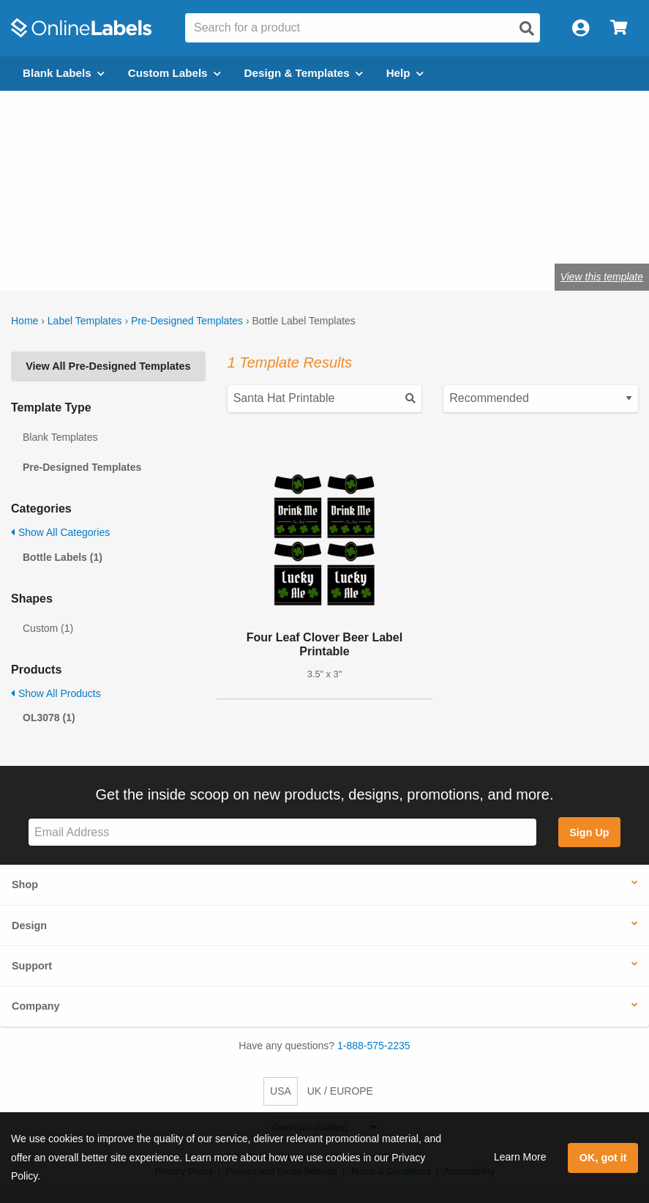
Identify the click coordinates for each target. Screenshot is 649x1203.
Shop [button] (25, 884)
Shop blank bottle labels (111, 230)
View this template (601, 277)
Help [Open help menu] (405, 73)
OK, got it (603, 1157)
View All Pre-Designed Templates (108, 366)
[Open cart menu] (618, 28)
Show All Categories (60, 532)
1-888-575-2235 (373, 1045)
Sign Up (589, 832)
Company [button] (36, 1006)
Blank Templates (60, 437)
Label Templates (85, 321)
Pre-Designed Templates (187, 321)
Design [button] (29, 925)
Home (24, 321)
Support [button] (32, 966)
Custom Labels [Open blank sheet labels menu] (174, 73)
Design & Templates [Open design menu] (303, 73)
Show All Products (56, 693)
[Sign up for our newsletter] (282, 832)
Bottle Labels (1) (62, 557)
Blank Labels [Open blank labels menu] (64, 73)
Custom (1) (48, 628)
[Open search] (527, 28)
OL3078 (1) (49, 717)
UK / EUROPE (340, 1091)
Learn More (520, 1157)
